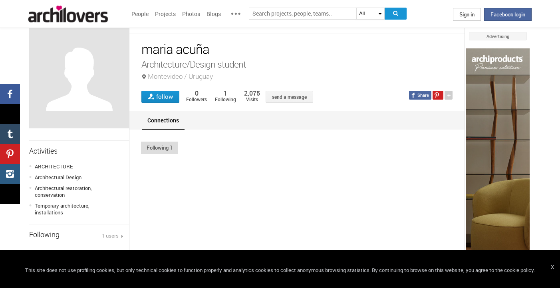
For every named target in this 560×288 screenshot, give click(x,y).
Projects (165, 14)
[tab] (163, 120)
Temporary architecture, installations (62, 209)
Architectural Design (58, 177)
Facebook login (507, 14)
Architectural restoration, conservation (63, 191)
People (140, 14)
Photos (191, 14)
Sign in (467, 14)
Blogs (214, 14)
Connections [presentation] (163, 120)
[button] (159, 148)
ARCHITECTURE (54, 166)
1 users (111, 235)
